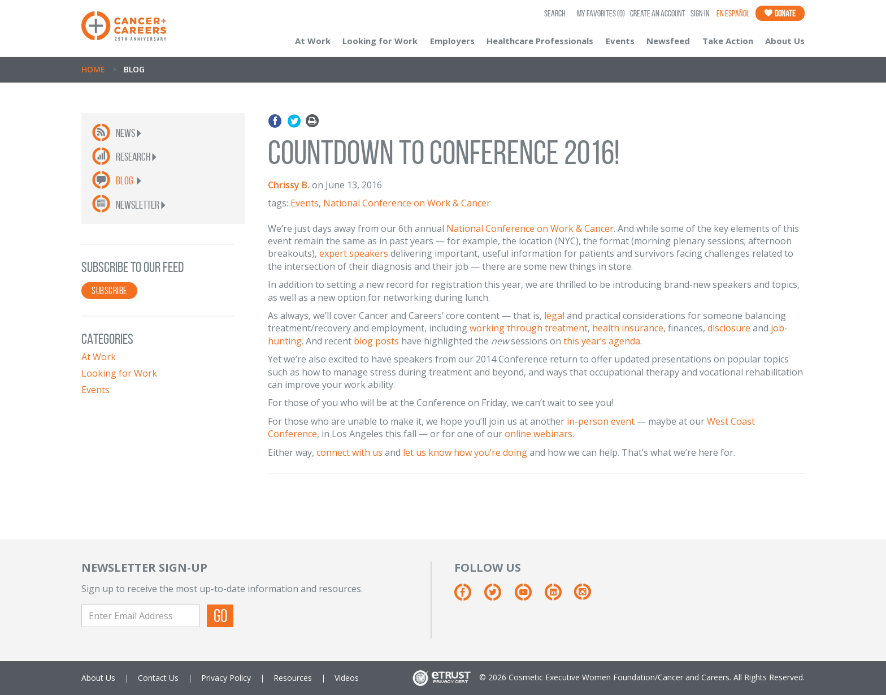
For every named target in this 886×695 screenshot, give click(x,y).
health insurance (627, 328)
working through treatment (529, 328)
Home (93, 69)
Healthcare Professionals (540, 40)
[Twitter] (498, 596)
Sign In (700, 13)
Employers (452, 40)
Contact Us (158, 677)
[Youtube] (528, 596)
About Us (785, 40)
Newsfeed (668, 40)
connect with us (349, 452)
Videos (347, 677)
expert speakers (353, 253)
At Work (313, 40)
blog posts (376, 341)
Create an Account (657, 13)
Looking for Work (380, 40)
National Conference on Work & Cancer (406, 203)
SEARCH (555, 13)
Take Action (727, 40)
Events (620, 40)
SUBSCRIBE (109, 290)
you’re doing (500, 452)
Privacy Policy (226, 677)
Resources (292, 677)
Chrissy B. (289, 185)
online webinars (538, 434)
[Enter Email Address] (140, 616)
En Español (732, 13)
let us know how (438, 452)
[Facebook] (468, 596)
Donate (780, 13)
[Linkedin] (558, 596)
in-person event (601, 421)
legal (554, 315)
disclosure (728, 328)
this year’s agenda (601, 341)
